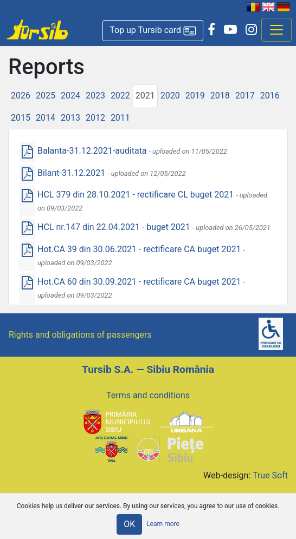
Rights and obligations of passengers (80, 335)
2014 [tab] (45, 118)
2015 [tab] (20, 118)
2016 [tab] (270, 95)
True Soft (270, 475)
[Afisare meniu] (276, 30)
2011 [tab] (120, 118)
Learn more (162, 524)
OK (129, 524)
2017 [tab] (245, 95)
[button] (152, 30)
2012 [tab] (95, 118)
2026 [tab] (20, 95)
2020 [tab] (170, 95)
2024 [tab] (70, 95)
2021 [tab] (145, 95)
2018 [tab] (220, 95)
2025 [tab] (45, 95)
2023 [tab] (95, 95)
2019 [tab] (195, 95)
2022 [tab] (120, 95)
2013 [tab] (70, 118)
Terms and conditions (148, 395)
